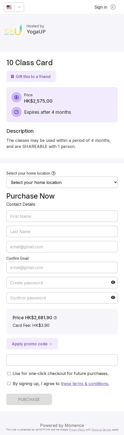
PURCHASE (29, 399)
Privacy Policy (77, 429)
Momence (74, 425)
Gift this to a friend (30, 76)
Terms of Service (101, 429)
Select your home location (28, 173)
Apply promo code (32, 343)
